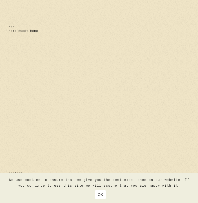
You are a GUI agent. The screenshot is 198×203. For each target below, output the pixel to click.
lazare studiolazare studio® (29, 11)
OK (100, 195)
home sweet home (23, 31)
